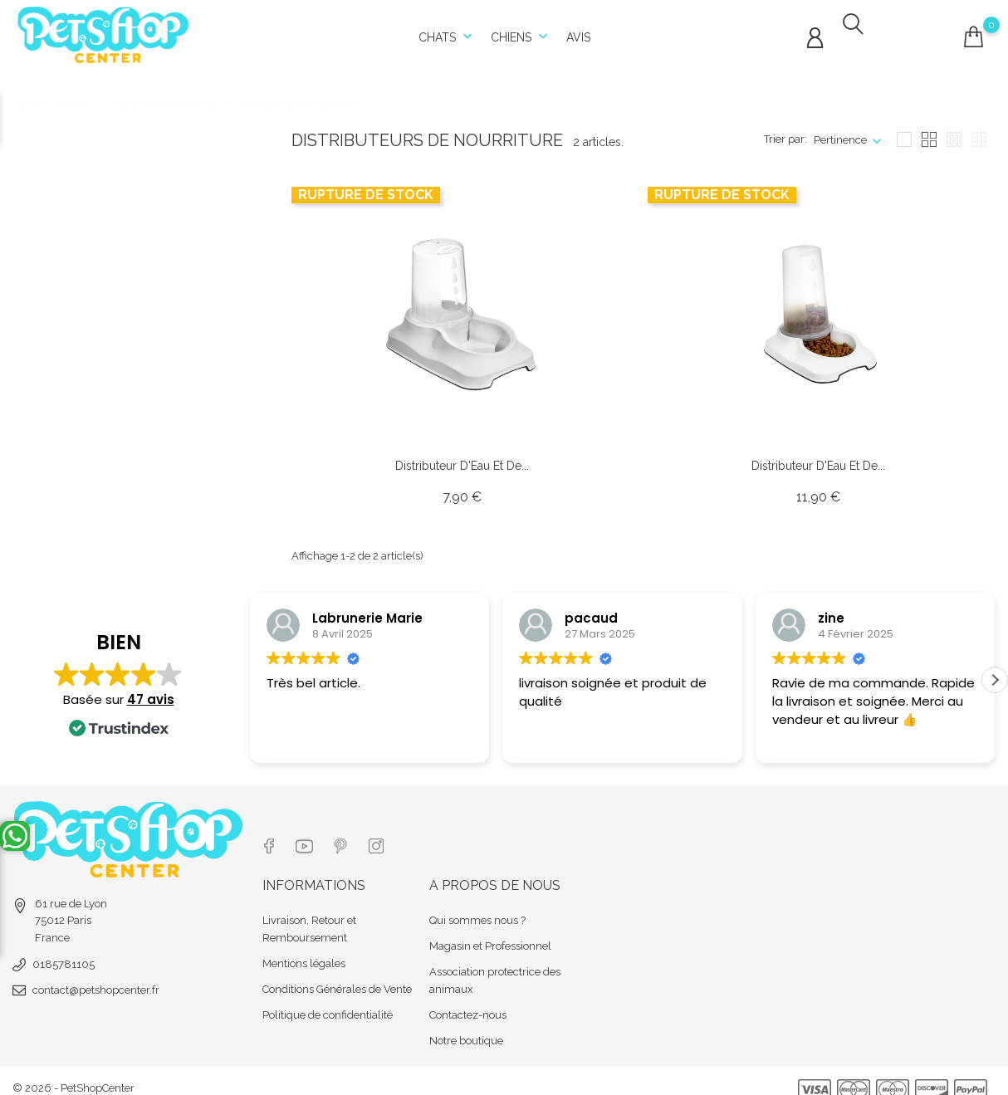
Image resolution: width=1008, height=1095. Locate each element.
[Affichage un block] (904, 131)
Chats (447, 33)
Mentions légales (303, 949)
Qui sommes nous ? (477, 906)
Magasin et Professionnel (490, 932)
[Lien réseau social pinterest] (343, 833)
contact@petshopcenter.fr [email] (95, 981)
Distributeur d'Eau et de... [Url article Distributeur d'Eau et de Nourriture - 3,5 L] (818, 456)
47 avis (150, 702)
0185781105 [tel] (63, 955)
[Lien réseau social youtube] (306, 833)
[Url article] (461, 305)
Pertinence (840, 131)
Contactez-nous (467, 1001)
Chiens (521, 33)
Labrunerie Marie (367, 609)
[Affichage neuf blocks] (954, 131)
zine (831, 609)
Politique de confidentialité (327, 1001)
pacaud (591, 609)
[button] (994, 683)
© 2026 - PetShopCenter (73, 1074)
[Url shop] (104, 29)
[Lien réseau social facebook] (268, 833)
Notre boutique (466, 1026)
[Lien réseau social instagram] (380, 833)
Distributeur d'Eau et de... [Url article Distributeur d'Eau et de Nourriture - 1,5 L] (462, 456)
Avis (578, 33)
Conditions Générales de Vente (337, 975)
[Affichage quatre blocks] (929, 131)
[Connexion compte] (815, 34)
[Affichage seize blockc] (978, 131)
